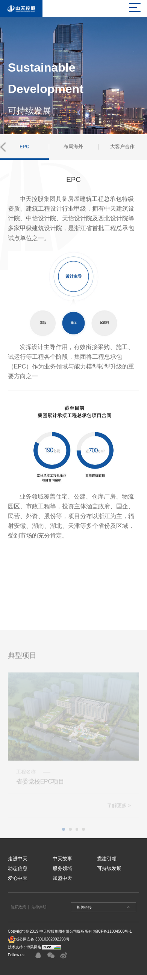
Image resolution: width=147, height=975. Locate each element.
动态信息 (17, 868)
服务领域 (62, 868)
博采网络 (33, 947)
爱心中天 (17, 878)
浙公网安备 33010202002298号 (39, 939)
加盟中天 (62, 878)
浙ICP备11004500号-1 (112, 931)
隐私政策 (18, 907)
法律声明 (39, 907)
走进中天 (17, 858)
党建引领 (107, 858)
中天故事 (62, 858)
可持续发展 (109, 868)
